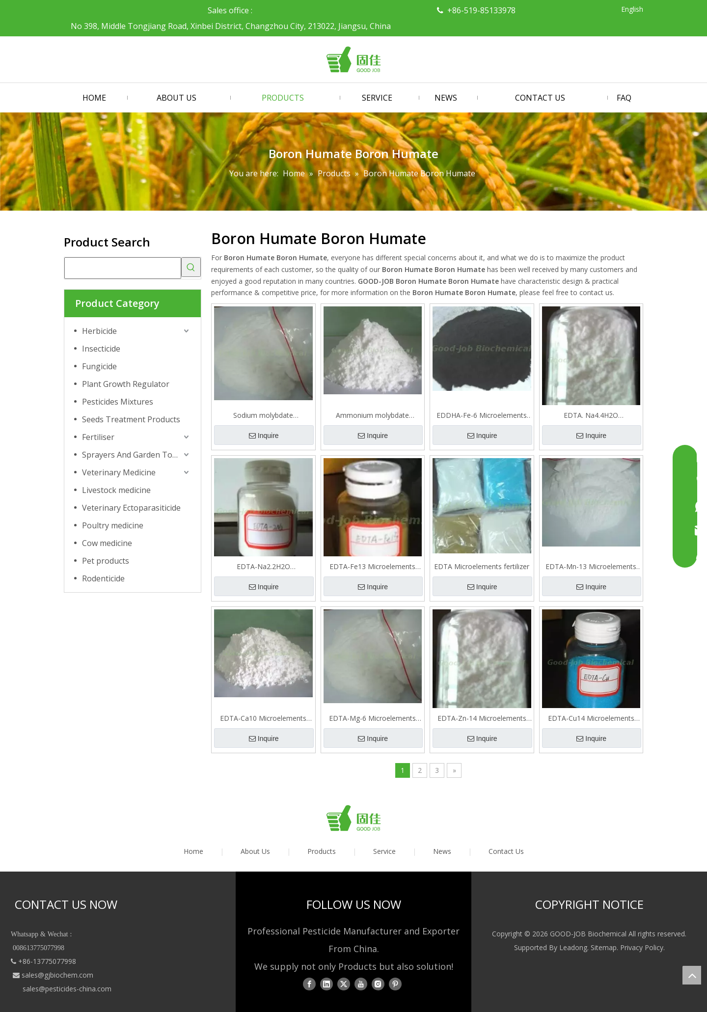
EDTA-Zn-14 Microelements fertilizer (481, 718)
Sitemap (604, 947)
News (442, 851)
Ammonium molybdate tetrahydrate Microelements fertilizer (372, 415)
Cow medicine (107, 543)
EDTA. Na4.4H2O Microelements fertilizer (590, 415)
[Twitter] (343, 984)
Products (321, 851)
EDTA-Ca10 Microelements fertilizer (263, 718)
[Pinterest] (395, 984)
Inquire (264, 435)
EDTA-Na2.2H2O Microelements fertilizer (263, 567)
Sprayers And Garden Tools (132, 454)
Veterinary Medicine (119, 472)
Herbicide (99, 331)
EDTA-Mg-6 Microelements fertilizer (372, 718)
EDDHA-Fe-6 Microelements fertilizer (481, 415)
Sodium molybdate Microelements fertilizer (263, 415)
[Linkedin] (326, 984)
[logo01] (353, 818)
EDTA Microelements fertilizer (481, 566)
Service (384, 851)
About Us (255, 851)
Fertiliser (98, 437)
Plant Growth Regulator (125, 384)
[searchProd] (122, 268)
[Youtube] (360, 984)
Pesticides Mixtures (117, 401)
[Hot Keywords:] (191, 267)
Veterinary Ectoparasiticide (131, 507)
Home (193, 851)
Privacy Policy (641, 947)
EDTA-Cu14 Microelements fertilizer (591, 718)
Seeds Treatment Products (131, 419)
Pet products (105, 560)
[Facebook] (309, 984)
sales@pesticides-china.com (67, 988)
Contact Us (506, 851)
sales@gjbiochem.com (57, 975)
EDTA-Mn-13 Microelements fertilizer (590, 567)
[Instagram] (378, 984)
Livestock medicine (116, 490)
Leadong (573, 947)
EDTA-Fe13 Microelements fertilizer (372, 567)
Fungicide (99, 366)
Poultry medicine (112, 525)
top (691, 975)
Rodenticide (103, 578)
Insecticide (101, 348)
